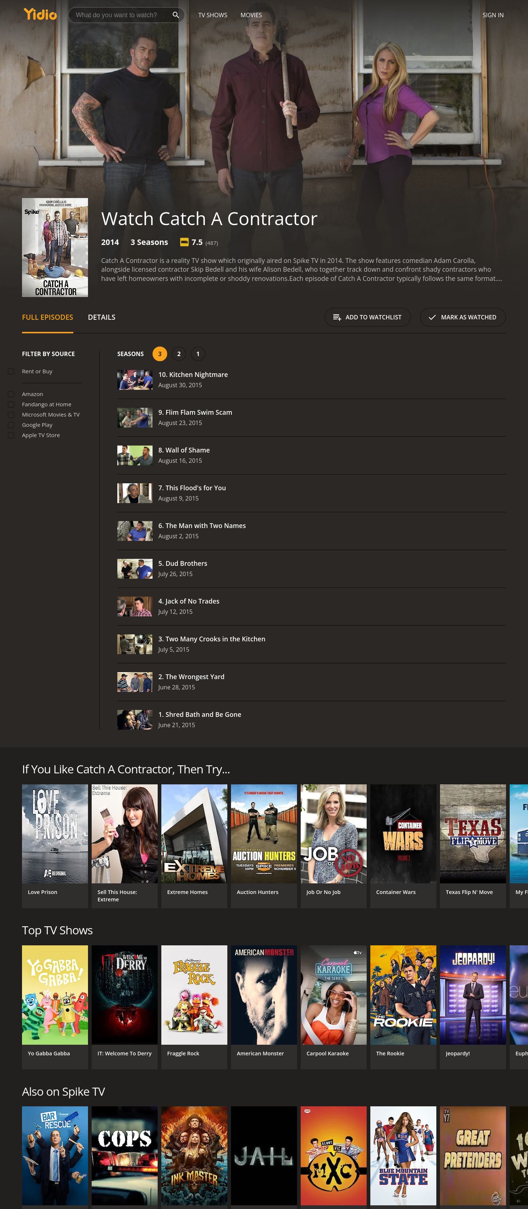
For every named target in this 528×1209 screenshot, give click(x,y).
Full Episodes (47, 317)
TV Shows (212, 15)
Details (101, 317)
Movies (251, 15)
